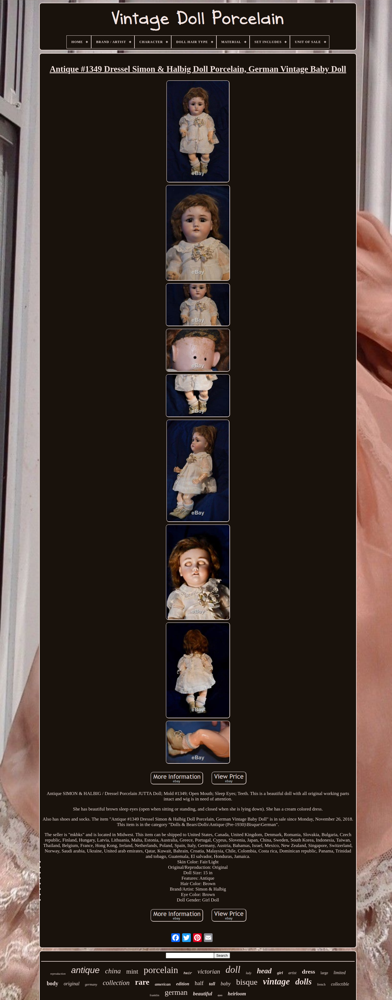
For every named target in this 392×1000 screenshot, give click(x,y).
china (113, 971)
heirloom (237, 993)
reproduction (58, 973)
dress (308, 971)
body (52, 983)
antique (85, 970)
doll (233, 969)
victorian (209, 971)
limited (339, 972)
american (163, 984)
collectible (340, 984)
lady (249, 973)
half (199, 983)
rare (142, 982)
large (324, 973)
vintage (276, 981)
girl (280, 973)
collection (116, 982)
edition (182, 983)
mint (132, 971)
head (264, 971)
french (321, 984)
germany (91, 984)
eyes (220, 995)
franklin (154, 995)
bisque (246, 981)
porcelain (161, 970)
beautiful (202, 993)
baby (225, 983)
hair (187, 973)
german (176, 992)
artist (292, 973)
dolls (303, 981)
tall (212, 983)
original (71, 983)
